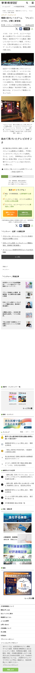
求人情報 (3, 632)
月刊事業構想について (7, 606)
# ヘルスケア (6, 6)
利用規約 (3, 635)
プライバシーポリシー (7, 639)
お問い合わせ (5, 624)
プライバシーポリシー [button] (10, 665)
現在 (21, 432)
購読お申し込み (5, 610)
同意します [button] (10, 669)
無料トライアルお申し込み (10, 213)
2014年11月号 (29, 25)
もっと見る (17, 256)
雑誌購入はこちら (6, 617)
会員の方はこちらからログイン (24, 213)
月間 (32, 432)
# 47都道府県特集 (19, 6)
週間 (26, 432)
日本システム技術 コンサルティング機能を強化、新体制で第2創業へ (18, 244)
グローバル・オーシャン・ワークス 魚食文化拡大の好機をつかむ (18, 237)
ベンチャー (6, 269)
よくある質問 (5, 621)
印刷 (27, 28)
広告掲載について (6, 628)
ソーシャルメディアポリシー (9, 643)
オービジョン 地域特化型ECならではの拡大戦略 (18, 251)
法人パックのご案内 (7, 613)
